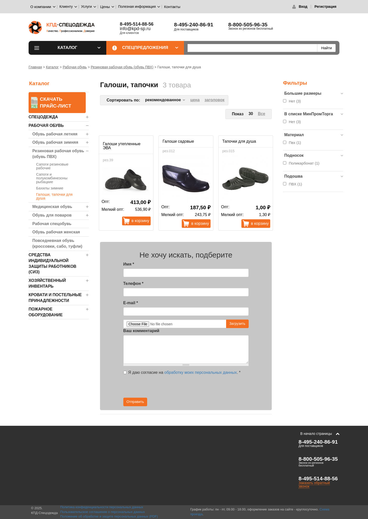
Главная (35, 67)
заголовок (215, 100)
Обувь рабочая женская (56, 232)
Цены (105, 7)
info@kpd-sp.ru (135, 28)
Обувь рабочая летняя (54, 134)
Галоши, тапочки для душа (54, 196)
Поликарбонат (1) (304, 163)
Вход (303, 7)
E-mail (130, 303)
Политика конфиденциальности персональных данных (101, 507)
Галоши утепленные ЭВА (121, 146)
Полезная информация (137, 7)
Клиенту (66, 7)
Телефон (133, 283)
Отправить (135, 402)
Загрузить (237, 324)
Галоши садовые (178, 141)
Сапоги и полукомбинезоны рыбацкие (51, 178)
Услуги (86, 7)
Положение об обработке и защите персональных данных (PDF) (109, 516)
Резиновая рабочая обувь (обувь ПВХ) (122, 67)
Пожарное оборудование (46, 312)
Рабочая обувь (75, 67)
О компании (40, 7)
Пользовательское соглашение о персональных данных (102, 512)
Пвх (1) (295, 142)
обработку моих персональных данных (200, 372)
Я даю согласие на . (182, 372)
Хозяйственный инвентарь (47, 283)
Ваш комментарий (141, 331)
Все (261, 114)
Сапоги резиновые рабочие (52, 166)
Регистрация (325, 7)
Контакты (172, 7)
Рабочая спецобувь (51, 224)
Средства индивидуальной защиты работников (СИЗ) (52, 263)
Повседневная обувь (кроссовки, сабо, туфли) (57, 243)
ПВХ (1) (295, 184)
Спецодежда (43, 117)
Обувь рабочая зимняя (55, 142)
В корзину (140, 221)
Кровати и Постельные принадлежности (55, 298)
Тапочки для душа (239, 141)
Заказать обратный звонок (314, 484)
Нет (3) (295, 101)
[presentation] (203, 388)
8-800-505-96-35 (247, 24)
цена (195, 100)
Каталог (79, 47)
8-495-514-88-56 (136, 24)
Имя (128, 264)
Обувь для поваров (52, 215)
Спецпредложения (150, 47)
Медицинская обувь (52, 206)
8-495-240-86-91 (193, 24)
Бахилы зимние (49, 188)
